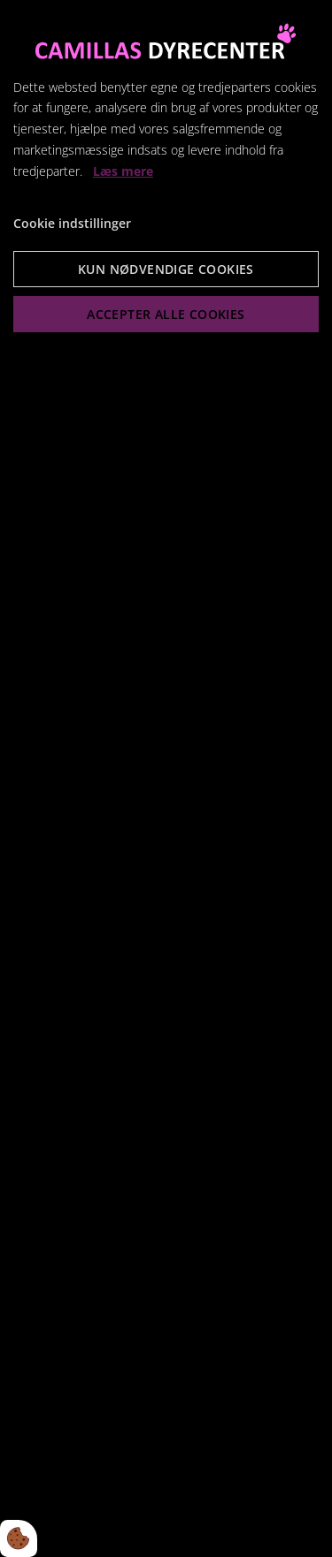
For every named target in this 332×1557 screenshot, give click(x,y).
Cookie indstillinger (72, 223)
